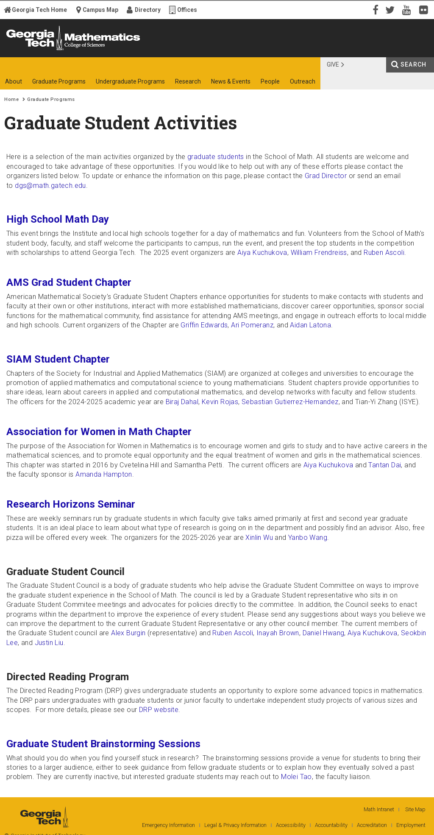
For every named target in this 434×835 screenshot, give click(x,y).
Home (11, 99)
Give (333, 64)
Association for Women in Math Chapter (99, 432)
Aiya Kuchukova (262, 253)
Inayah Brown (277, 633)
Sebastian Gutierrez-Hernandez (290, 402)
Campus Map (100, 9)
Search (413, 64)
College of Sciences (145, 50)
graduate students (215, 157)
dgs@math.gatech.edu (50, 186)
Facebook (374, 9)
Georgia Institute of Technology (32, 50)
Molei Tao (296, 777)
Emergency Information (168, 825)
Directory (148, 9)
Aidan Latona (310, 325)
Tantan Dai (384, 465)
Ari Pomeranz (252, 325)
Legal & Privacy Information (235, 825)
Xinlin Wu (259, 537)
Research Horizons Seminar (70, 504)
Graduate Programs (51, 99)
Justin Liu (49, 643)
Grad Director (326, 176)
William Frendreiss (319, 253)
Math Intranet (379, 809)
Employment (411, 825)
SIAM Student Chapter (58, 359)
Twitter (391, 9)
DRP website (158, 710)
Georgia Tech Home (39, 9)
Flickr (425, 9)
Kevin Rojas (220, 402)
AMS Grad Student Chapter (68, 282)
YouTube (408, 9)
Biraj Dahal (182, 402)
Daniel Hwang (324, 633)
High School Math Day (57, 219)
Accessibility (291, 825)
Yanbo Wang (307, 537)
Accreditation (372, 825)
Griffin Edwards (204, 325)
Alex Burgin (128, 633)
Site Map (415, 809)
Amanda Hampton (103, 474)
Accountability (331, 825)
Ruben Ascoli (384, 253)
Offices (187, 9)
